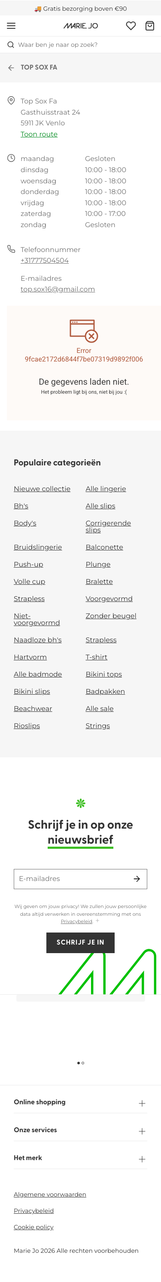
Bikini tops (104, 675)
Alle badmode (38, 675)
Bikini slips (32, 692)
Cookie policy (34, 1227)
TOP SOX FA (32, 68)
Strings (98, 726)
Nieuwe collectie (42, 489)
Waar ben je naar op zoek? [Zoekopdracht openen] (52, 45)
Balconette (104, 548)
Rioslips (27, 726)
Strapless (29, 599)
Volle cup (29, 582)
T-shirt (97, 657)
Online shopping (80, 1103)
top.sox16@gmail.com (58, 290)
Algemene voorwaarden (50, 1194)
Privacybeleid (76, 921)
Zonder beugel (111, 616)
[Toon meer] (97, 921)
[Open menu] (11, 25)
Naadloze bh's (38, 640)
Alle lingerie (106, 489)
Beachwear (33, 709)
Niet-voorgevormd (37, 619)
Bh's (21, 506)
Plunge (98, 565)
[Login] (131, 25)
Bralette (99, 582)
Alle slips (100, 506)
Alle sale (100, 709)
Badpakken (105, 692)
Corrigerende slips (108, 527)
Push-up (28, 565)
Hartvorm (30, 657)
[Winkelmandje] (149, 25)
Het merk (80, 1159)
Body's (25, 523)
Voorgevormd (109, 599)
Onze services (80, 1131)
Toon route (39, 135)
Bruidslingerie (38, 548)
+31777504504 (45, 261)
